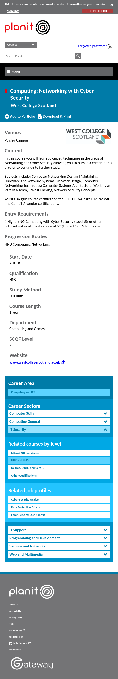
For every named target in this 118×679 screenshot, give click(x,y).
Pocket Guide (17, 630)
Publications (15, 649)
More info (13, 11)
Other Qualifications (24, 475)
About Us (13, 604)
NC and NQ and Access (25, 453)
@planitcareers (20, 643)
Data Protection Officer (25, 507)
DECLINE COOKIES (97, 11)
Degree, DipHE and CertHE (27, 468)
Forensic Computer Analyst (28, 515)
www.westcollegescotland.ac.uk (37, 362)
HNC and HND (20, 460)
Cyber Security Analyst (25, 499)
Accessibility (15, 611)
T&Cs (11, 624)
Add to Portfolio (20, 118)
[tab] (59, 413)
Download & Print (54, 118)
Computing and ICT (23, 392)
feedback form (16, 636)
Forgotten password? (92, 46)
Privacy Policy (15, 617)
